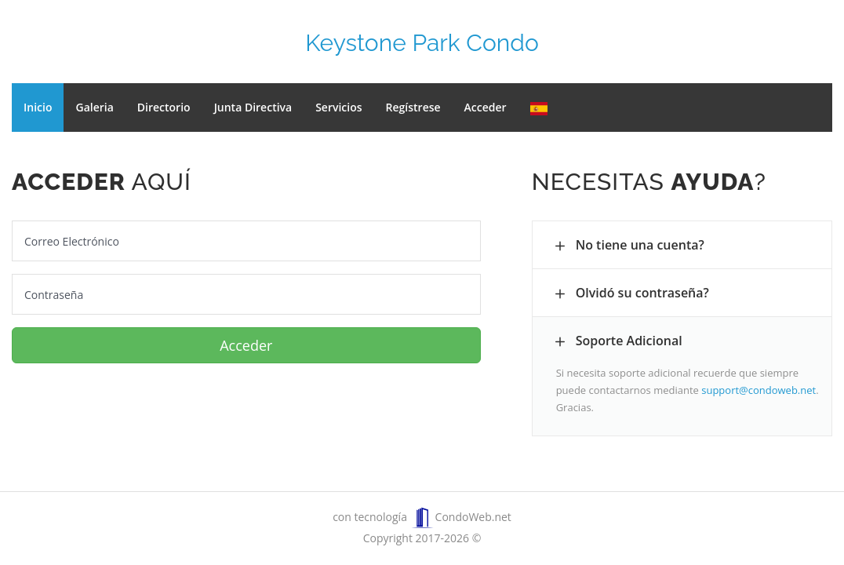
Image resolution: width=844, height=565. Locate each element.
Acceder (485, 107)
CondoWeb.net (460, 516)
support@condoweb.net (758, 390)
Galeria (94, 107)
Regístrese (413, 107)
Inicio (38, 107)
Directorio (164, 107)
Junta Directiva (253, 107)
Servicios (338, 107)
